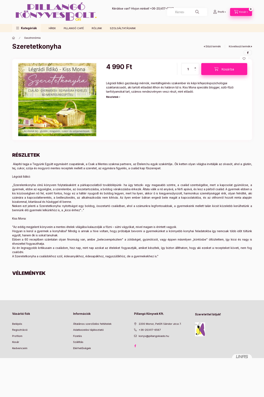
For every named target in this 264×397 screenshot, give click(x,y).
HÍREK (52, 28)
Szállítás (78, 342)
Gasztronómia (32, 37)
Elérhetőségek (82, 348)
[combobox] (187, 12)
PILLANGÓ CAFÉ (74, 28)
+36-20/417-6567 (162, 8)
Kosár (15, 342)
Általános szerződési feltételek (92, 323)
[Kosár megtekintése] (241, 12)
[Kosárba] (224, 69)
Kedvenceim (19, 348)
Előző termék (213, 46)
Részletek (112, 96)
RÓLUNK (97, 28)
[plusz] (195, 66)
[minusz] (195, 72)
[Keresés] (197, 12)
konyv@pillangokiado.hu (154, 336)
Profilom (17, 336)
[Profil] (219, 12)
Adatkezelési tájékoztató (88, 329)
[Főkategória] (13, 38)
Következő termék (240, 46)
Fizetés (77, 336)
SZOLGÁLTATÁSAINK (123, 28)
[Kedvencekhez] (244, 58)
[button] (26, 28)
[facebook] (248, 52)
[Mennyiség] (188, 69)
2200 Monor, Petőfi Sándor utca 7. (160, 323)
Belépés (17, 323)
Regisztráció (20, 329)
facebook (135, 346)
